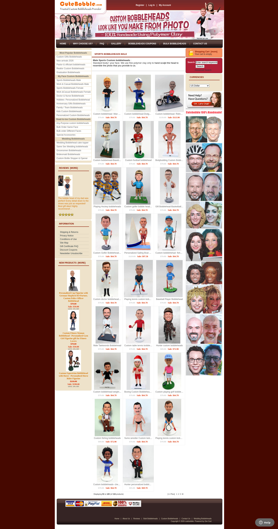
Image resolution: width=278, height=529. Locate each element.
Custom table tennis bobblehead (139, 345)
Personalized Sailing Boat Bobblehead (142, 253)
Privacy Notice (67, 235)
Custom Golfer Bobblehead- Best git (110, 253)
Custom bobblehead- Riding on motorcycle (175, 114)
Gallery (116, 43)
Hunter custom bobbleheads (169, 345)
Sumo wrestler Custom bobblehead (140, 438)
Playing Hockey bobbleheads (107, 206)
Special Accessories (66, 135)
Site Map (64, 243)
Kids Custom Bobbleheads (69, 111)
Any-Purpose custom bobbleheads (72, 123)
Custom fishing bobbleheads (107, 438)
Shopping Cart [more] (206, 51)
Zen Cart (208, 521)
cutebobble (189, 521)
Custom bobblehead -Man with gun (109, 114)
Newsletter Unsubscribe (71, 253)
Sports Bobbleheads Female (70, 88)
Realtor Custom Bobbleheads (70, 68)
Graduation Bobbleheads (68, 72)
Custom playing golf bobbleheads (171, 392)
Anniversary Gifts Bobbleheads (71, 103)
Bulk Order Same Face (67, 127)
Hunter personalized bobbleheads (140, 484)
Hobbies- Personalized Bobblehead (73, 99)
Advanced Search (203, 70)
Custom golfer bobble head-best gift (141, 206)
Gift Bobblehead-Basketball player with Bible (176, 206)
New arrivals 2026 (65, 60)
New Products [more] (72, 263)
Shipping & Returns (69, 232)
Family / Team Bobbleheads (70, 107)
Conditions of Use (68, 239)
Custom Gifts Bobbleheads (69, 57)
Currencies (197, 77)
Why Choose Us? (83, 43)
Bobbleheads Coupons (142, 43)
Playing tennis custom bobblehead (171, 438)
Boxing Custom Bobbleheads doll (140, 392)
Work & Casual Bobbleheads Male (73, 84)
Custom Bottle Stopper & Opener (72, 158)
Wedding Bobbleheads (203, 519)
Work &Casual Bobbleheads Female (74, 92)
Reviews (136, 519)
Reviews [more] (68, 168)
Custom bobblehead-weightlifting (108, 392)
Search (191, 62)
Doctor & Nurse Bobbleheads (70, 96)
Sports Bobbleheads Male (69, 80)
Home (63, 43)
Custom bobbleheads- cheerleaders (110, 484)
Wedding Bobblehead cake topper (73, 142)
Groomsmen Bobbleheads (69, 150)
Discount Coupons (68, 250)
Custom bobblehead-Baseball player (110, 160)
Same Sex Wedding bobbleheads (72, 146)
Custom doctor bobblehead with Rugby (111, 299)
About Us (126, 519)
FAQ (102, 43)
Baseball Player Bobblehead (169, 299)
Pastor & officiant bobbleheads (71, 64)
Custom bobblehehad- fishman (169, 253)
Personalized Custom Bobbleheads (73, 115)
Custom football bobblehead (138, 160)
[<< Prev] (171, 494)
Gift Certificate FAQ (69, 246)
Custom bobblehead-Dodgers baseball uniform (146, 114)
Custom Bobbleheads (169, 519)
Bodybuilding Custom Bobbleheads (171, 160)
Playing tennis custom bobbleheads (141, 299)
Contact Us (200, 43)
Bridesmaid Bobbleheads (68, 154)
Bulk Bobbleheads (174, 43)
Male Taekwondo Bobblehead (107, 345)
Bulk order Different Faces (69, 131)
